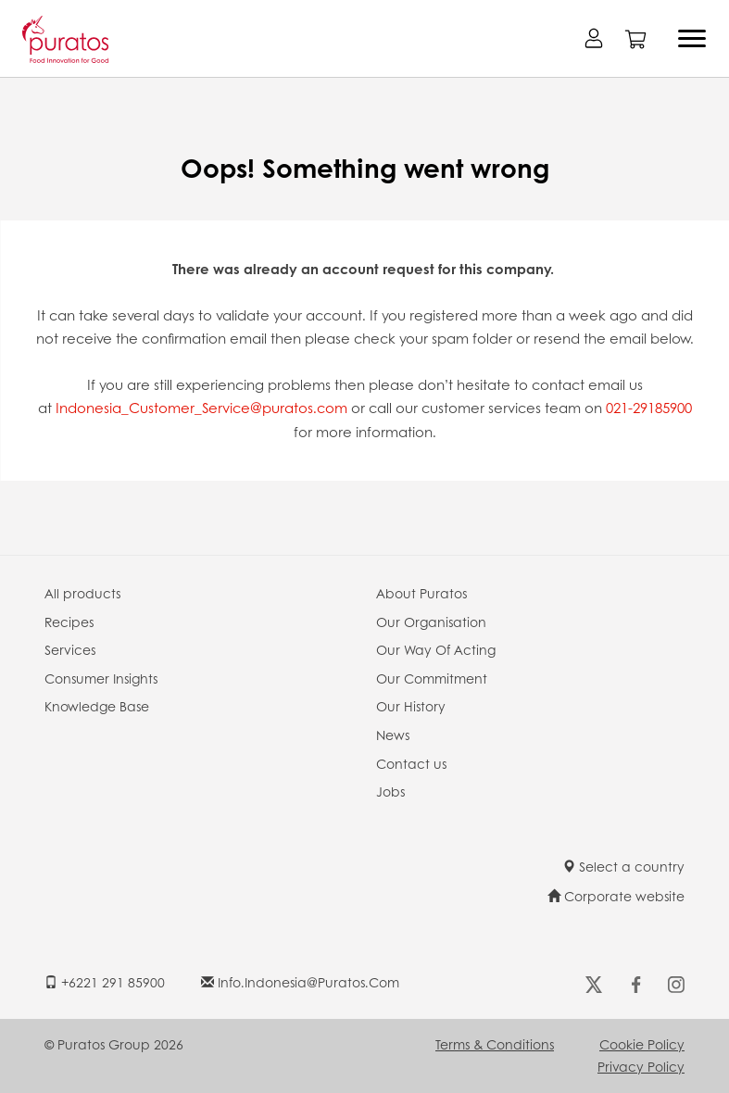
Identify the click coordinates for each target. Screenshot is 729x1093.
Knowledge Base (96, 706)
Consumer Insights (100, 678)
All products (82, 593)
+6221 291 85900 (104, 982)
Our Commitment (431, 678)
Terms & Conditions (494, 1044)
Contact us (411, 763)
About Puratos (421, 593)
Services (69, 649)
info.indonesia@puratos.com (300, 982)
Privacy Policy (641, 1066)
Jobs (390, 791)
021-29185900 (649, 407)
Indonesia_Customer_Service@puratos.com (199, 407)
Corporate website (616, 895)
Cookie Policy (642, 1044)
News (392, 734)
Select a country (623, 866)
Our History (411, 706)
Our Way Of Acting (436, 649)
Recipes (69, 621)
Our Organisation (431, 621)
